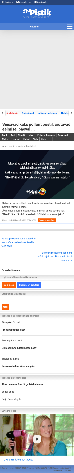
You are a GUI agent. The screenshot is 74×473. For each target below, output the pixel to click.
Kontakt (60, 470)
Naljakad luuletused (47, 113)
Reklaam (68, 470)
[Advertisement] (37, 69)
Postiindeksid (41, 2)
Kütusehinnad (23, 2)
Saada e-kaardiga (46, 220)
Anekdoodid (12, 113)
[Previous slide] (2, 113)
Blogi (54, 470)
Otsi (5, 306)
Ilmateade (7, 2)
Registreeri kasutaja (29, 285)
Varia (20, 146)
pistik (10, 220)
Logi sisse (9, 285)
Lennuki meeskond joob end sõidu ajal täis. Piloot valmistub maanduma (55, 256)
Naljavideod (28, 113)
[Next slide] (71, 113)
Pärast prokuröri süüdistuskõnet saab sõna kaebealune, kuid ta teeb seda (19, 242)
